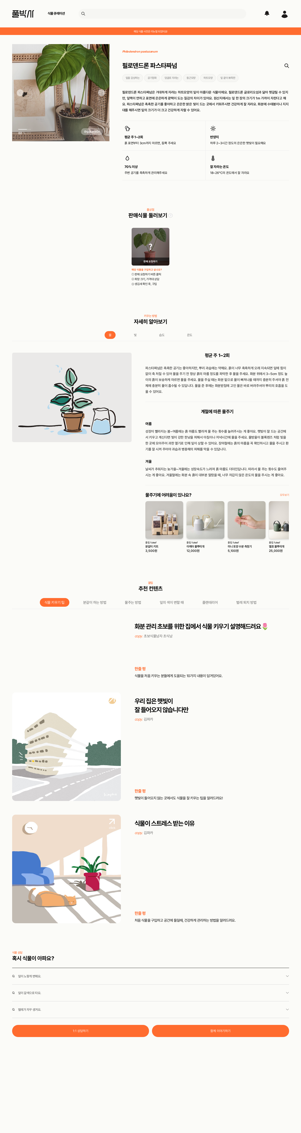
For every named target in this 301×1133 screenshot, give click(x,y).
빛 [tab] (135, 335)
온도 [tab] (189, 335)
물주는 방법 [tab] (133, 602)
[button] (20, 93)
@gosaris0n (92, 131)
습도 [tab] (161, 335)
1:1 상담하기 (80, 1031)
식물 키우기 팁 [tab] (54, 602)
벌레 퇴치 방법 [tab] (246, 602)
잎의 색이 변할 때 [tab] (172, 602)
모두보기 (284, 495)
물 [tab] (110, 335)
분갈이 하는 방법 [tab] (94, 602)
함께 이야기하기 (220, 1031)
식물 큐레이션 (56, 13)
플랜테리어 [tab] (210, 602)
